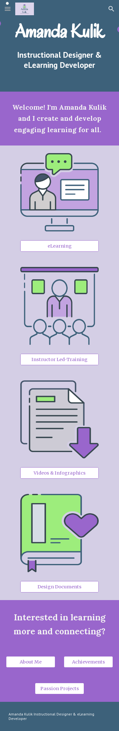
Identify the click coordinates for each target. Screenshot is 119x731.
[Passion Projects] (59, 688)
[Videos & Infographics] (59, 473)
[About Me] (30, 661)
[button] (7, 8)
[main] (59, 31)
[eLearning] (59, 245)
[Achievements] (88, 661)
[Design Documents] (59, 586)
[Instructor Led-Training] (59, 359)
